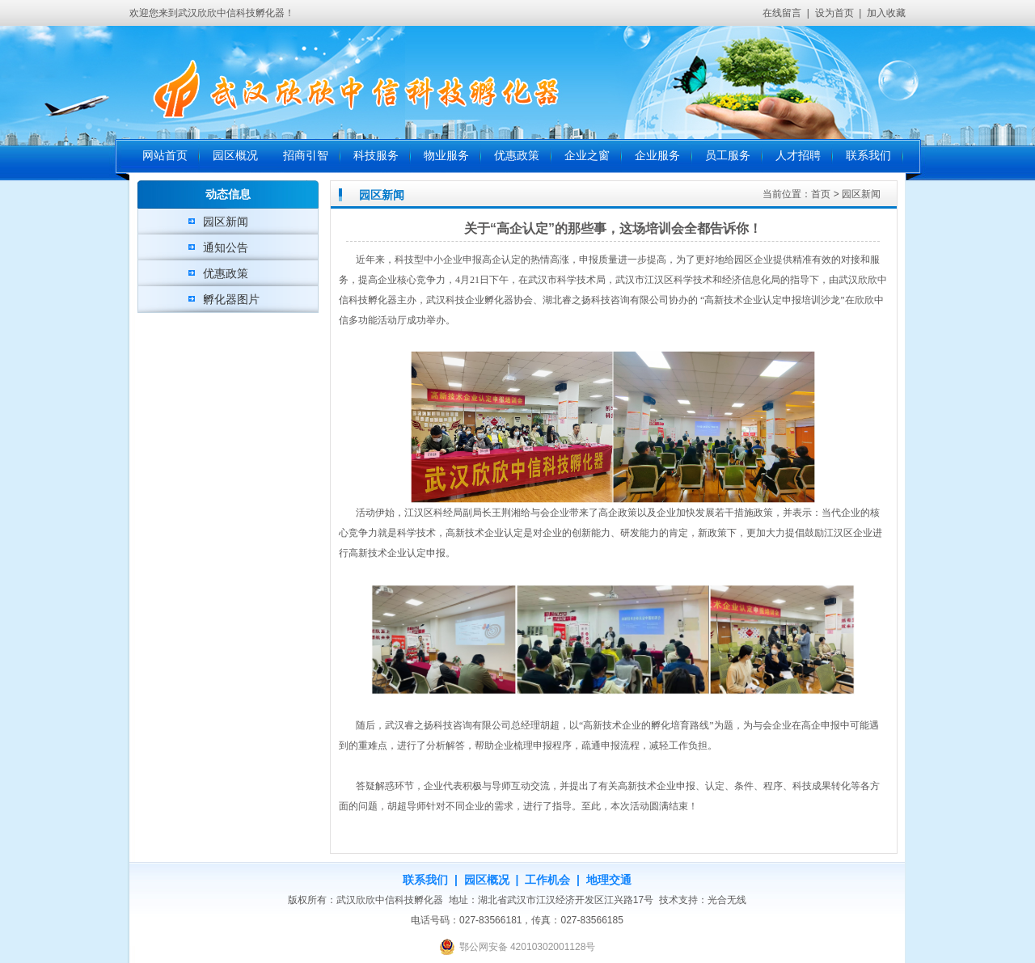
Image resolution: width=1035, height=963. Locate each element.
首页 (820, 194)
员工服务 (727, 156)
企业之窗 (587, 156)
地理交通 (609, 879)
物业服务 (446, 156)
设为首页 (834, 13)
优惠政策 (516, 156)
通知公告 (225, 247)
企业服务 (657, 156)
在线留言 (782, 13)
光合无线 (727, 900)
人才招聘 (798, 156)
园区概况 (235, 156)
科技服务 (376, 156)
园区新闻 (225, 221)
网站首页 (165, 156)
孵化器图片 (231, 299)
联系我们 (868, 156)
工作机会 (547, 879)
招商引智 (305, 156)
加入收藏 (886, 13)
